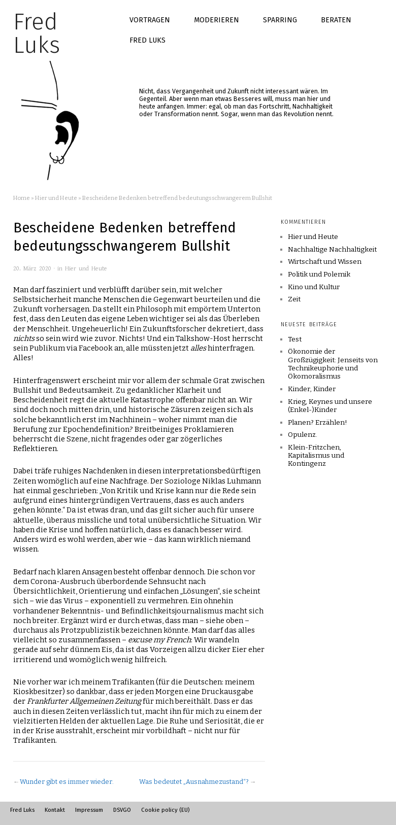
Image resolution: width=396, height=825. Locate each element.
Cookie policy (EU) (165, 809)
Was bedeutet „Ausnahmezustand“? (193, 781)
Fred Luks (147, 40)
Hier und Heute (56, 197)
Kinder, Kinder (312, 389)
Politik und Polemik (319, 274)
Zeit (294, 299)
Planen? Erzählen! (317, 422)
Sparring (280, 20)
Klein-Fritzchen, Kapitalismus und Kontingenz (316, 455)
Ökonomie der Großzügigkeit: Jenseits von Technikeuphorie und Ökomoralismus (333, 364)
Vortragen (149, 20)
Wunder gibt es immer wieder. (67, 781)
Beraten (336, 20)
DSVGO (122, 809)
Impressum (89, 809)
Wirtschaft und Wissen (324, 262)
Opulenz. (302, 434)
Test (295, 339)
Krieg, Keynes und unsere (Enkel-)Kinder (330, 405)
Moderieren (216, 20)
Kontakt (55, 809)
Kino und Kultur (314, 287)
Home (21, 197)
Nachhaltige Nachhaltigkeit (332, 250)
